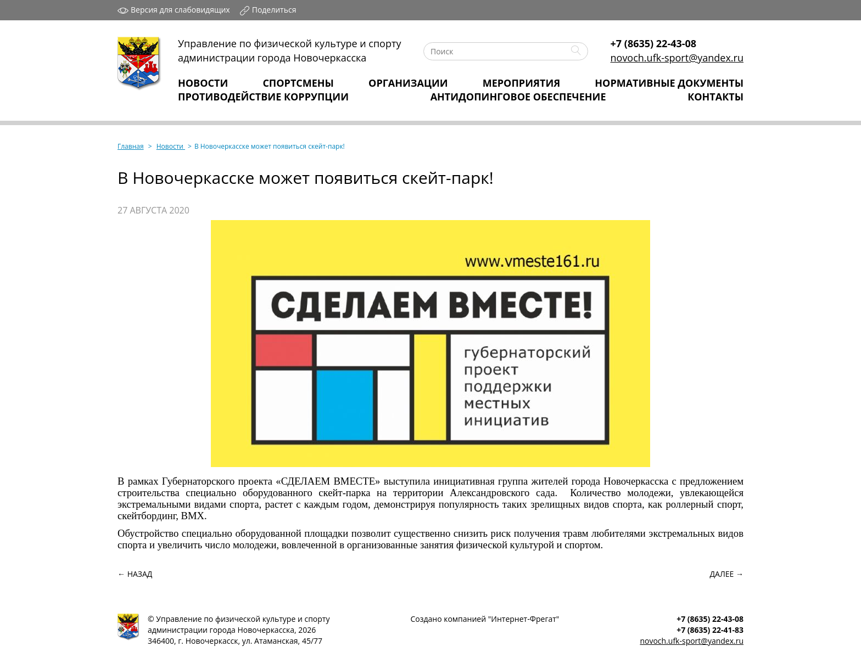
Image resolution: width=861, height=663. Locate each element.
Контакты (715, 96)
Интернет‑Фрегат (523, 619)
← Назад (135, 574)
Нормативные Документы (669, 82)
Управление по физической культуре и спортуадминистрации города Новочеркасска (289, 50)
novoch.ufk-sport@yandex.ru (677, 57)
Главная (131, 146)
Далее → (726, 574)
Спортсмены (298, 82)
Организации (408, 82)
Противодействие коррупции (263, 96)
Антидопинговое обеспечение (518, 96)
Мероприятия (521, 82)
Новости (203, 82)
